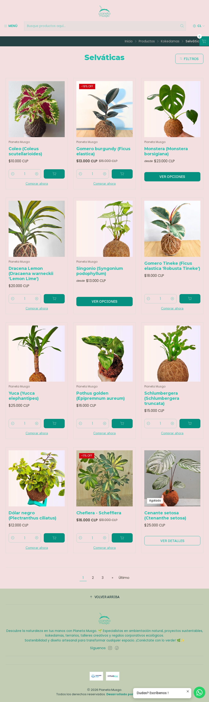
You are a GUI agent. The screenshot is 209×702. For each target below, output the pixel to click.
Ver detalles (172, 546)
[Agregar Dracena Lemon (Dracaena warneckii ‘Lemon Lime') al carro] (54, 304)
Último (124, 577)
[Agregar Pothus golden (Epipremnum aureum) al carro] (122, 429)
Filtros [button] (189, 59)
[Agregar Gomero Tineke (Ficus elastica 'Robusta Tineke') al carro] (189, 304)
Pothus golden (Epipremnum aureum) (100, 401)
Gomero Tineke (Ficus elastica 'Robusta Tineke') (172, 271)
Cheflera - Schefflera (98, 518)
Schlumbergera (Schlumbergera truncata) (161, 403)
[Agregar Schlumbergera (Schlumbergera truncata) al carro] (189, 429)
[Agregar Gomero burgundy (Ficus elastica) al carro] (122, 174)
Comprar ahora (37, 183)
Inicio (129, 41)
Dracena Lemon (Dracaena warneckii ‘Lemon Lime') (31, 279)
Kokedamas (170, 41)
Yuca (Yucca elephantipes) (24, 401)
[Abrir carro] (204, 41)
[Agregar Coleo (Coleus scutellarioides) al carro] (54, 174)
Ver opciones (172, 177)
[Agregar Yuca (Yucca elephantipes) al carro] (54, 429)
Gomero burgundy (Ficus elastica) (103, 151)
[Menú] (10, 26)
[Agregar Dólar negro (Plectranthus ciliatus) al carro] (54, 543)
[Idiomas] (199, 26)
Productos (147, 41)
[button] (104, 597)
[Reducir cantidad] (13, 174)
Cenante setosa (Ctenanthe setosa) (165, 521)
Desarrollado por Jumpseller (129, 694)
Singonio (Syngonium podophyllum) (99, 276)
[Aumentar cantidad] (37, 174)
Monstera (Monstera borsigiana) (166, 151)
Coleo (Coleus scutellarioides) (25, 151)
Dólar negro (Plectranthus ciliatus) (32, 521)
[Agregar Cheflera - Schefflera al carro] (122, 543)
